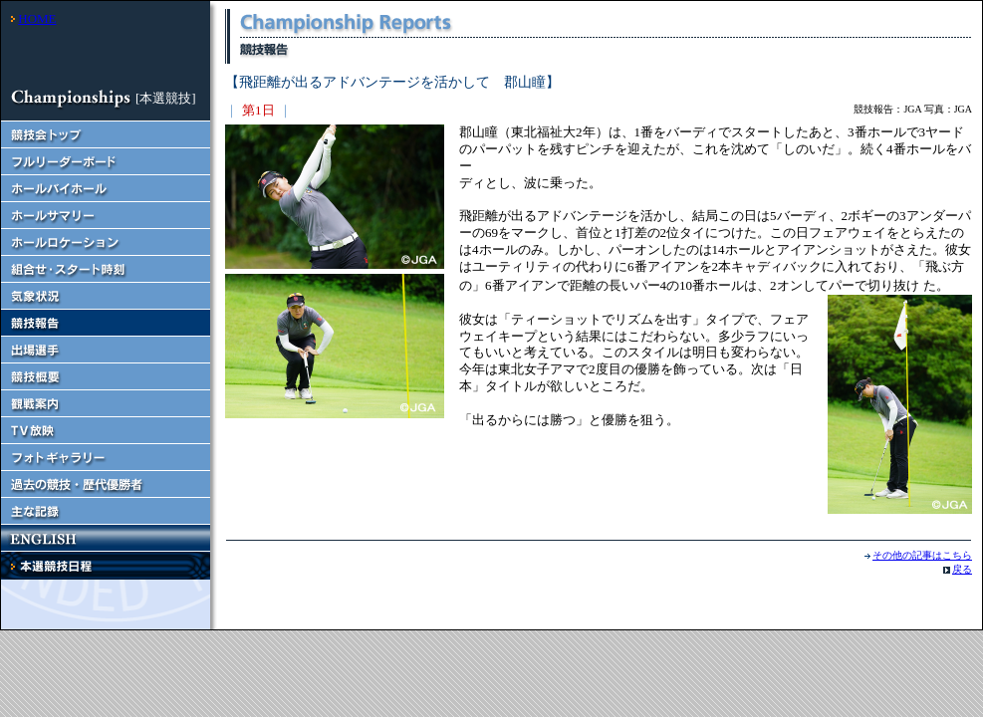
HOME (37, 18)
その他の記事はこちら (922, 555)
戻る (962, 569)
